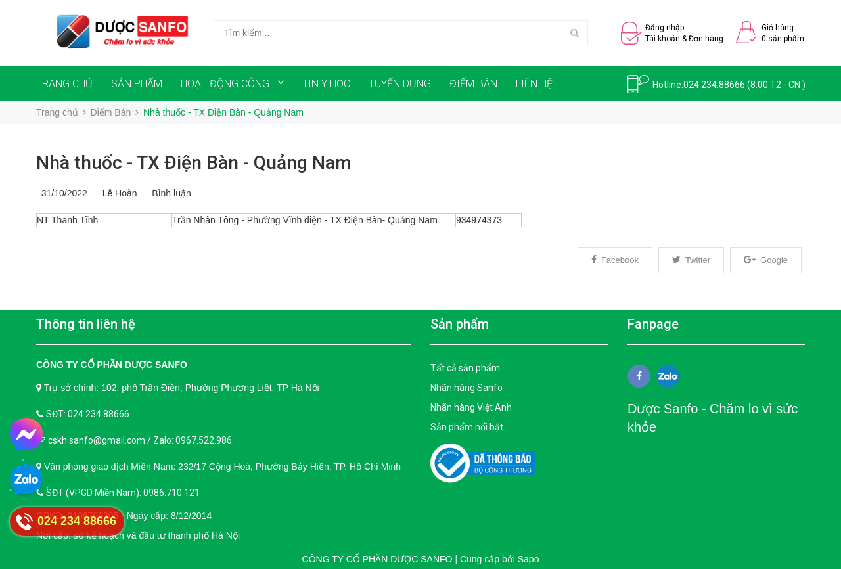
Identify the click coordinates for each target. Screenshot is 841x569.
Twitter (691, 260)
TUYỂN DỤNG (400, 84)
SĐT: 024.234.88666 (87, 414)
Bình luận (169, 193)
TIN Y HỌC (326, 84)
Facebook (615, 260)
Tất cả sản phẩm (465, 368)
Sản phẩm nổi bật (466, 427)
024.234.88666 (714, 85)
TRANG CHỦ (64, 84)
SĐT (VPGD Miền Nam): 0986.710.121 (123, 493)
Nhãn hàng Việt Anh (471, 407)
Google (766, 260)
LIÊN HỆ (534, 84)
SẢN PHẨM (136, 84)
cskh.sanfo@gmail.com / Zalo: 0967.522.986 (140, 440)
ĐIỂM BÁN (473, 84)
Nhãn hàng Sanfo (466, 387)
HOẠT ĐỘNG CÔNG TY (232, 84)
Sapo (528, 559)
